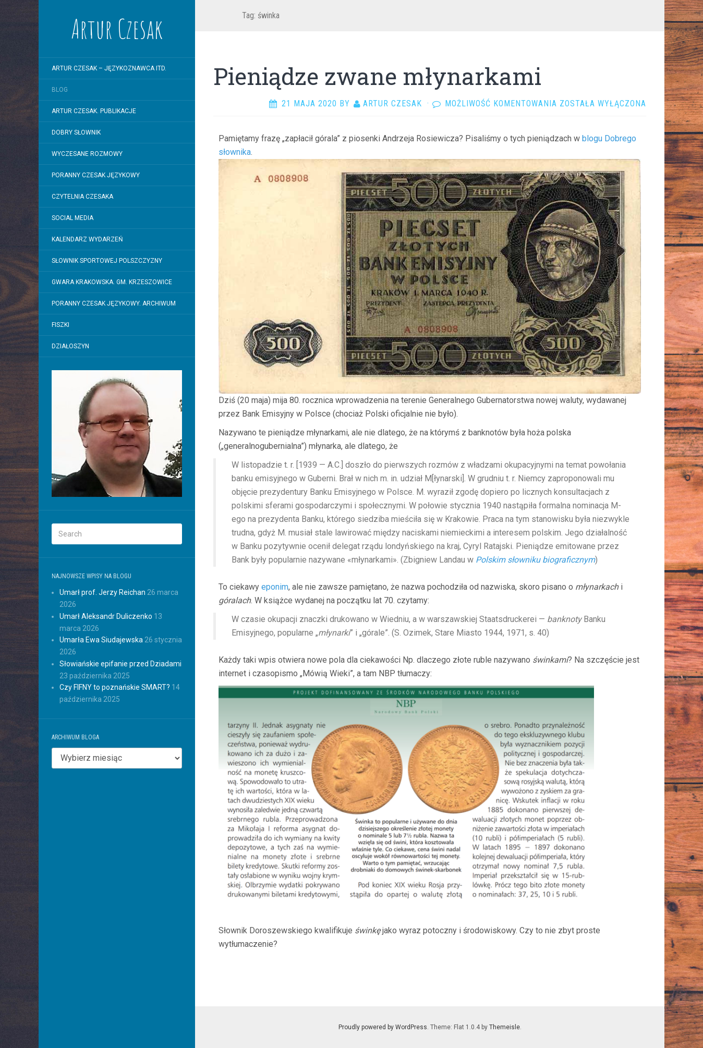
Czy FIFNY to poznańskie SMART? (114, 687)
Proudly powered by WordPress (382, 1027)
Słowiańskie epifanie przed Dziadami (120, 664)
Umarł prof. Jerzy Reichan (102, 592)
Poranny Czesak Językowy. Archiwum (114, 303)
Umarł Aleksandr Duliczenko (105, 616)
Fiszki (60, 324)
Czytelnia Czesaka (82, 196)
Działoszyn (70, 346)
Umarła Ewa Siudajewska (101, 640)
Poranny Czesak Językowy (96, 175)
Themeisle (504, 1027)
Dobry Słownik (76, 132)
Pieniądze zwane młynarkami (377, 76)
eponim (274, 587)
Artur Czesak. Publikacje (94, 111)
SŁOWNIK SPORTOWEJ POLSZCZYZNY (107, 260)
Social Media (72, 218)
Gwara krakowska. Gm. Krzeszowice (112, 282)
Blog (60, 89)
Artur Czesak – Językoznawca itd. (109, 68)
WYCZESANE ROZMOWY (87, 153)
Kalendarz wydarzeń (87, 239)
